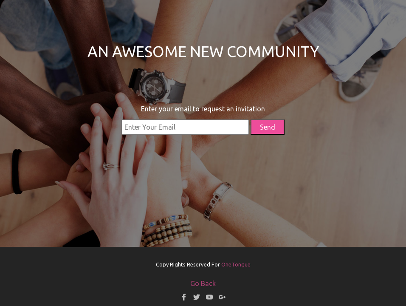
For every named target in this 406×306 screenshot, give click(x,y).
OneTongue (236, 264)
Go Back (203, 283)
